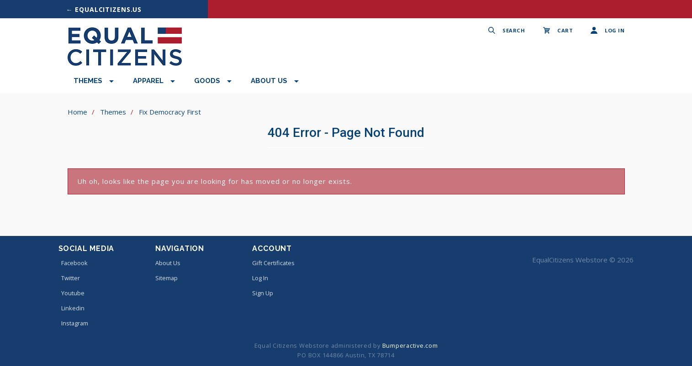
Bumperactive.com (410, 345)
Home (77, 111)
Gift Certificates (273, 263)
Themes (88, 81)
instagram (73, 323)
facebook (73, 263)
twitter (69, 278)
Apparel (148, 81)
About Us (269, 81)
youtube (71, 293)
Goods (207, 81)
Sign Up (262, 293)
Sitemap (166, 278)
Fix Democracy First (170, 111)
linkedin (71, 308)
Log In (260, 278)
